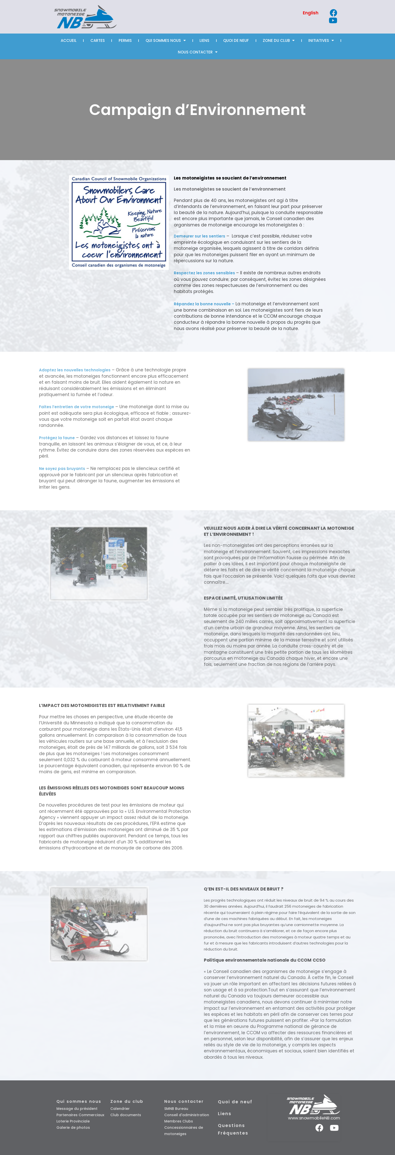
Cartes (97, 40)
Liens (204, 40)
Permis (125, 40)
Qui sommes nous (166, 40)
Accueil (69, 40)
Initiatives (321, 40)
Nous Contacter (197, 52)
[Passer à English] (310, 13)
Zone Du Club (278, 40)
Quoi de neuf (236, 40)
